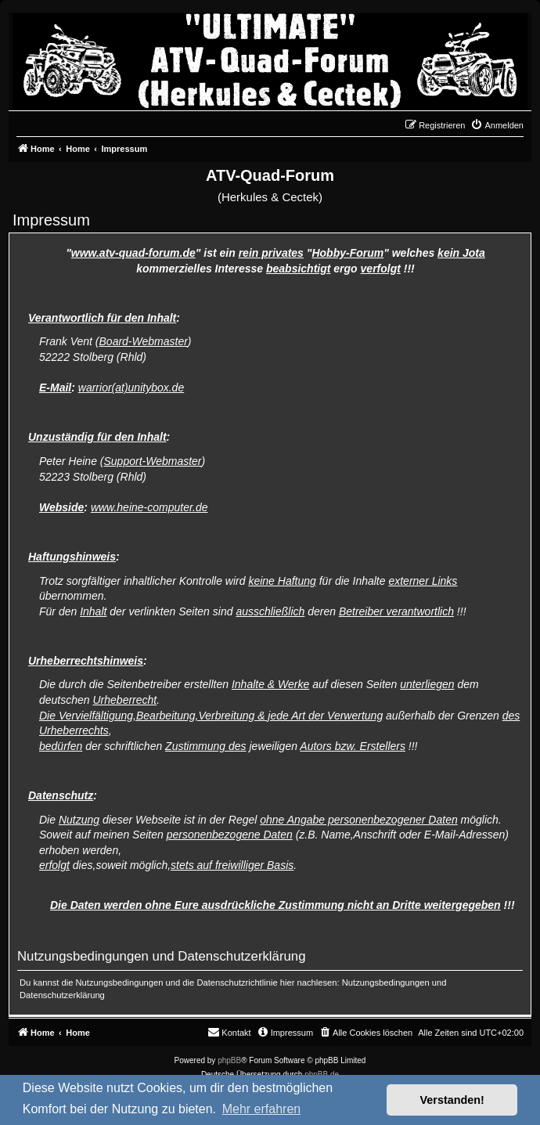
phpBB (229, 1060)
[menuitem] (497, 125)
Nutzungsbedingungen (386, 982)
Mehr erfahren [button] (261, 1109)
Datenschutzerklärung (62, 995)
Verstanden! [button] (452, 1100)
